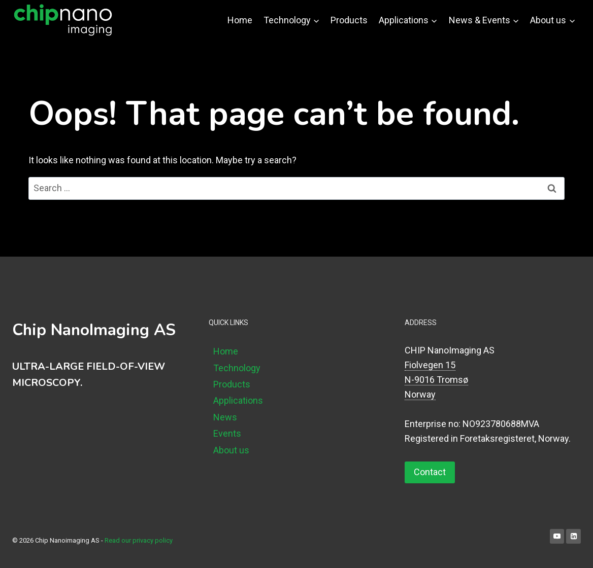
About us (231, 450)
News (225, 417)
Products (349, 20)
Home (239, 20)
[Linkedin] (573, 536)
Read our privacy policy (139, 540)
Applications (238, 400)
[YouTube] (557, 536)
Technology (236, 368)
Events (227, 433)
